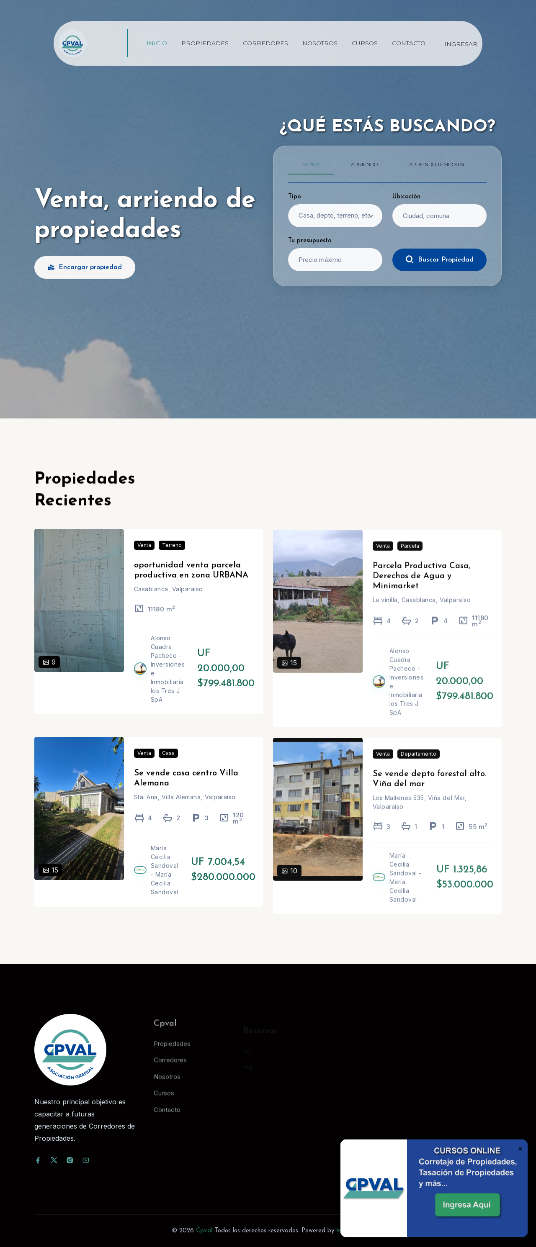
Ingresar (460, 44)
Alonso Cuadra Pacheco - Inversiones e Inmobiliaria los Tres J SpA (168, 680)
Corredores (265, 43)
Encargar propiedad (85, 267)
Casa (168, 765)
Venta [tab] (311, 164)
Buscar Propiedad (439, 259)
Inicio (157, 43)
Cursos (365, 43)
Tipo (294, 197)
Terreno (172, 557)
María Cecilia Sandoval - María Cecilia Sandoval (164, 881)
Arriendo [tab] (364, 164)
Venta (144, 557)
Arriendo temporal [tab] (437, 164)
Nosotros (320, 43)
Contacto (408, 43)
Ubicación (406, 197)
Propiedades (205, 43)
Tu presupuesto (310, 241)
